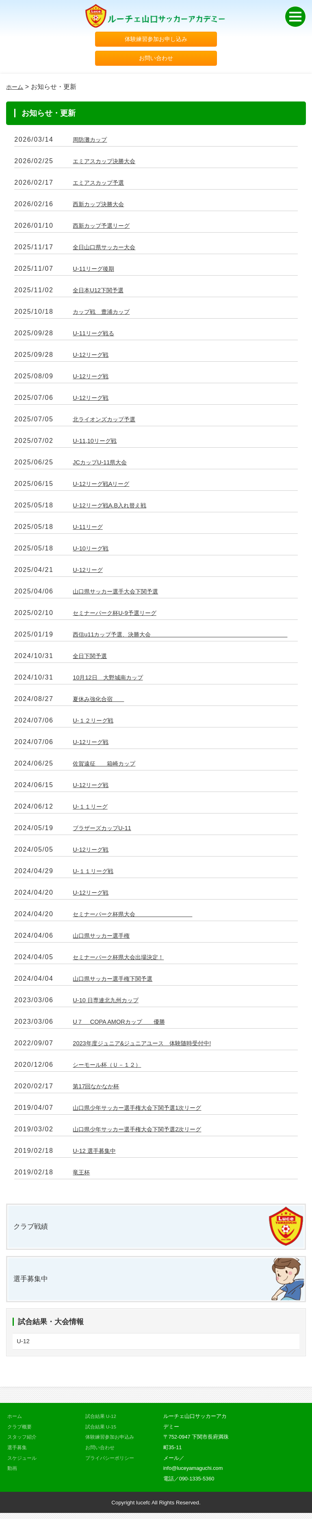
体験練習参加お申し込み (156, 39)
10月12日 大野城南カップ (112, 679)
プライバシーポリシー (111, 1464)
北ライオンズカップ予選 (108, 421)
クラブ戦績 (32, 1229)
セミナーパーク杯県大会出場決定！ (125, 959)
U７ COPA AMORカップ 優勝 (124, 1024)
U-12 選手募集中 (97, 1153)
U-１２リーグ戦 (96, 722)
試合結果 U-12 (102, 1422)
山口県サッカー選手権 (105, 937)
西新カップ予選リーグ (105, 227)
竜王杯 (82, 1174)
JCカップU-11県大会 (103, 464)
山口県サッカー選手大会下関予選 (121, 593)
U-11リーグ (89, 529)
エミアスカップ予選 (102, 184)
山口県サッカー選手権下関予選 (118, 980)
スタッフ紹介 (23, 1443)
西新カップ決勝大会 (102, 206)
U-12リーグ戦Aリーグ (104, 486)
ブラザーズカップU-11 (106, 830)
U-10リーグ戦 (93, 550)
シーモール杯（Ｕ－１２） (112, 1067)
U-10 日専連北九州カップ (110, 1002)
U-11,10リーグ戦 (97, 443)
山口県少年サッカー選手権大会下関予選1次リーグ (146, 1110)
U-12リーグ (89, 572)
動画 (12, 1474)
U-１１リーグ (92, 808)
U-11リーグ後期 (96, 271)
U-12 (24, 1346)
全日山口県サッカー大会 (108, 249)
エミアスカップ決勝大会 (108, 163)
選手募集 (17, 1453)
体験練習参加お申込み (111, 1443)
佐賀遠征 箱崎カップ (108, 765)
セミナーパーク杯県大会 (141, 916)
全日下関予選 (92, 658)
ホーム (16, 89)
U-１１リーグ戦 (96, 873)
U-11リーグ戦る (96, 335)
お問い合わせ (156, 59)
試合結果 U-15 (102, 1433)
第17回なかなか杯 (99, 1088)
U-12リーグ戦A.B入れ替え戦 (114, 507)
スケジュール (23, 1464)
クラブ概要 (20, 1433)
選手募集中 (32, 1283)
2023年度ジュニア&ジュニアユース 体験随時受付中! (151, 1045)
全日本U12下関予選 (101, 292)
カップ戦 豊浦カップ (105, 314)
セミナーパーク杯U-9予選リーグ (120, 615)
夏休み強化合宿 (102, 701)
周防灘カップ (92, 141)
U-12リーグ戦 (93, 357)
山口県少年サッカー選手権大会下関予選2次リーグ (146, 1131)
